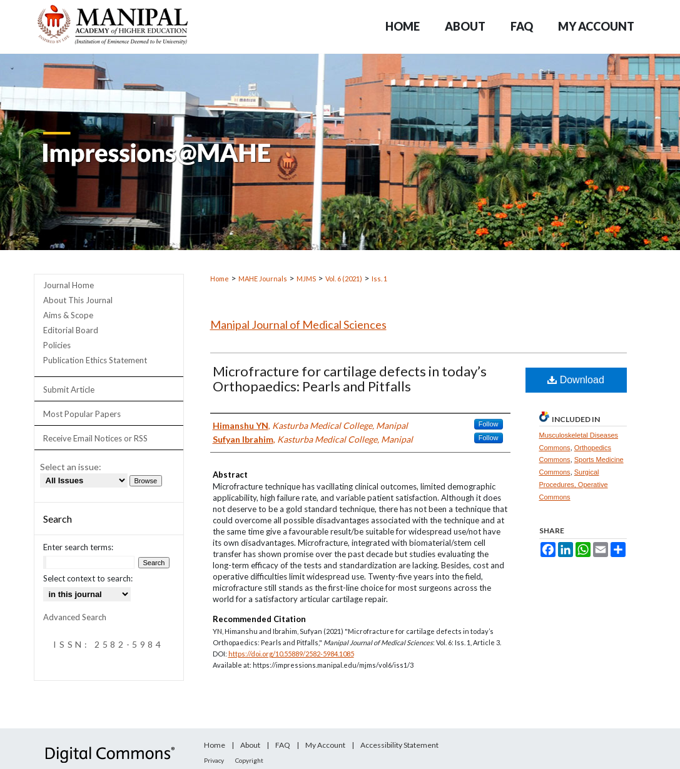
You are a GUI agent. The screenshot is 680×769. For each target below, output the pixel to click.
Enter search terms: (78, 547)
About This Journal (78, 300)
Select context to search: (88, 578)
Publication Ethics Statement (95, 360)
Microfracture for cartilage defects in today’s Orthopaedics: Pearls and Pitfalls (350, 379)
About (250, 745)
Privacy (214, 760)
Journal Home (68, 285)
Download (575, 379)
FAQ (282, 745)
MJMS (306, 278)
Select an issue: (70, 466)
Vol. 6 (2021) (343, 278)
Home (219, 278)
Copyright (249, 760)
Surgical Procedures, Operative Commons (573, 484)
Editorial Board (70, 330)
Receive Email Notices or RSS (95, 438)
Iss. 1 (379, 278)
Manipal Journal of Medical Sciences (298, 324)
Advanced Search (74, 617)
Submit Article (68, 389)
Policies (57, 345)
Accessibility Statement (399, 745)
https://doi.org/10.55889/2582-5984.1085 (291, 654)
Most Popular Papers (82, 414)
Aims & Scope (68, 315)
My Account (325, 745)
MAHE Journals (262, 278)
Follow (489, 424)
